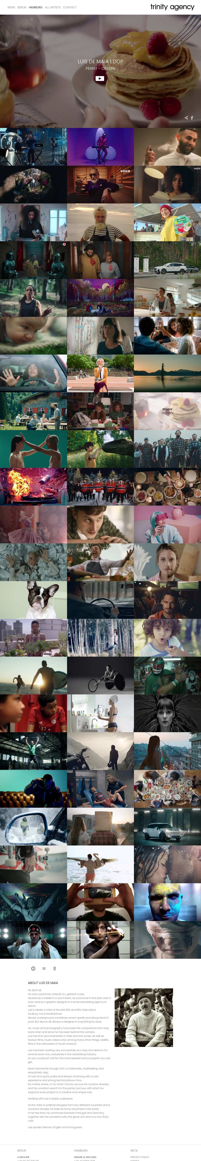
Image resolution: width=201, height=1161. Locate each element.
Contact (70, 7)
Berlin (22, 7)
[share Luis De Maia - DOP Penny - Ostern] (186, 118)
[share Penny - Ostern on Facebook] (192, 119)
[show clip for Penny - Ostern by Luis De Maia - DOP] (100, 71)
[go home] (172, 7)
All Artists (53, 7)
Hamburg (35, 7)
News (11, 7)
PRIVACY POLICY (139, 1157)
